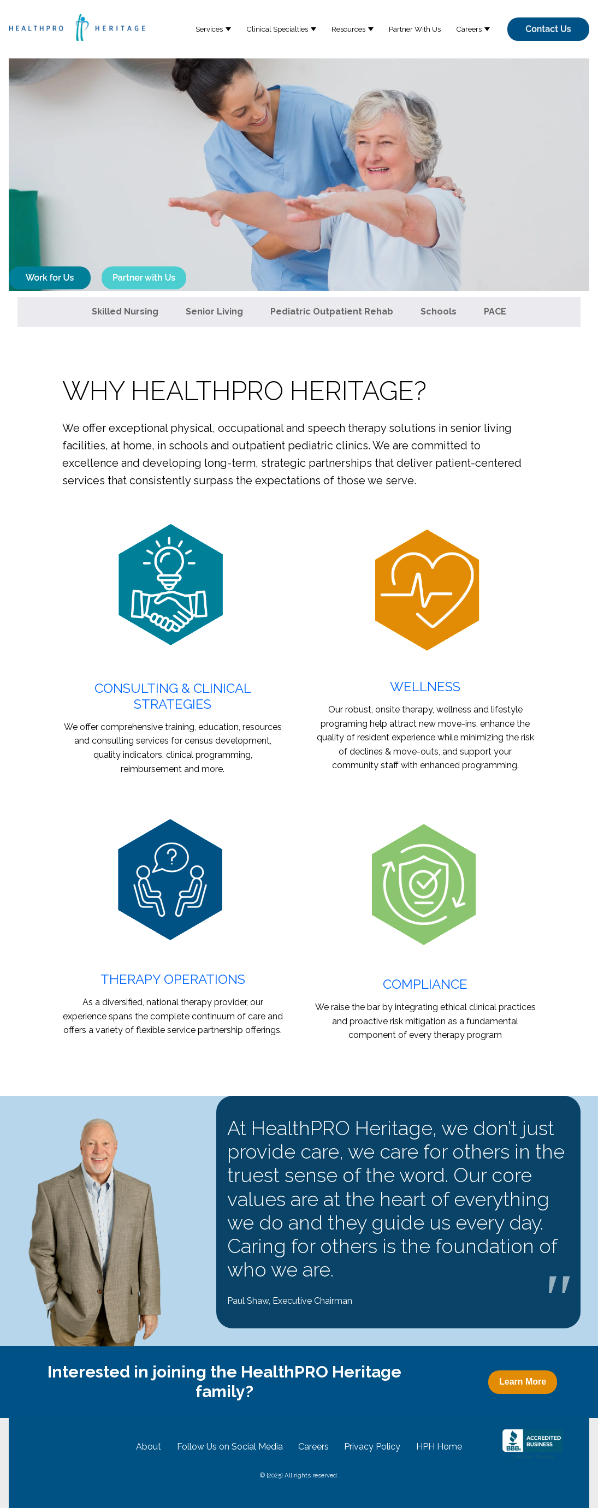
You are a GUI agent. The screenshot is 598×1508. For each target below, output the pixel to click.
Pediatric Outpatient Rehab (331, 311)
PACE (495, 311)
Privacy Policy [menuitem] (372, 1446)
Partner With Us (415, 29)
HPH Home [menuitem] (439, 1446)
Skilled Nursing (125, 311)
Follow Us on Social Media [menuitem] (230, 1446)
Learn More (522, 1381)
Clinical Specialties (277, 29)
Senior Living (214, 311)
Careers (469, 29)
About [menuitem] (148, 1446)
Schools (439, 311)
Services (209, 29)
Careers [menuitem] (313, 1446)
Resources (348, 29)
